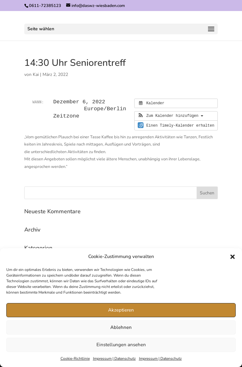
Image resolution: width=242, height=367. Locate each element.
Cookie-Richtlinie (75, 358)
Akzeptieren (121, 310)
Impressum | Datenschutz (114, 358)
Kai (36, 74)
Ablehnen (121, 327)
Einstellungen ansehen (121, 344)
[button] (232, 257)
